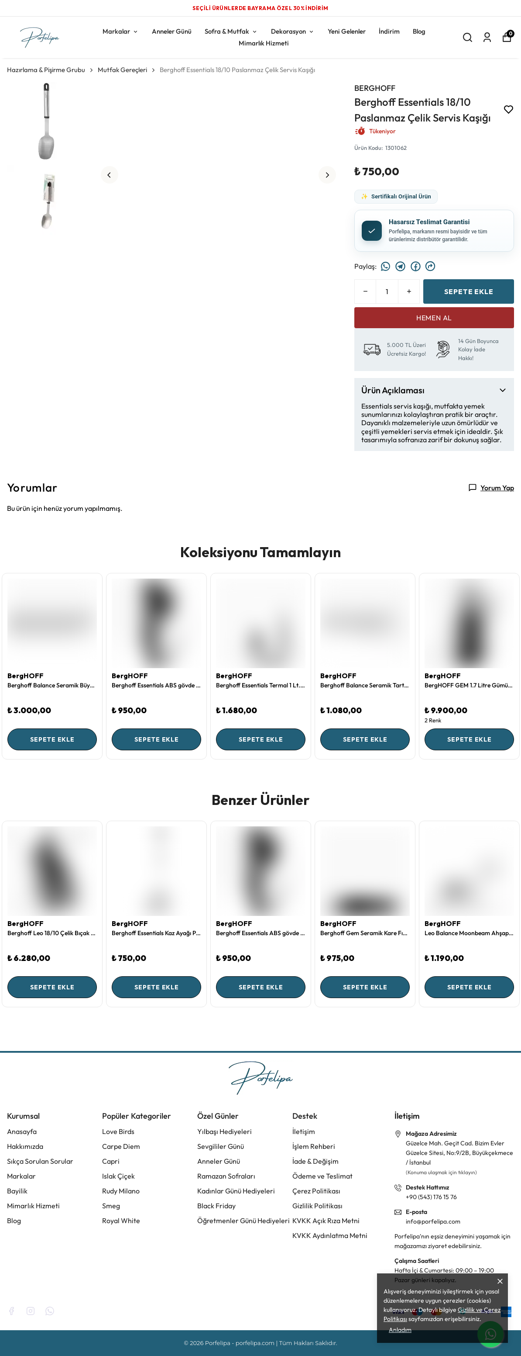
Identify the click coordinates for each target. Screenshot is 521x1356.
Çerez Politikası (316, 1190)
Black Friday (216, 1205)
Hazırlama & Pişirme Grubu (50, 70)
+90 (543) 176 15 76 (431, 1197)
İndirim (389, 31)
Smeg (111, 1205)
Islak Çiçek (118, 1176)
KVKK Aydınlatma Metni (329, 1235)
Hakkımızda (25, 1146)
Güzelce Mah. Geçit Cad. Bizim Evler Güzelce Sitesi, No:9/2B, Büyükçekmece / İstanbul (459, 1152)
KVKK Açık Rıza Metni (326, 1220)
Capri (111, 1161)
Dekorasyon (293, 31)
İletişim (303, 1131)
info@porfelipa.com (433, 1221)
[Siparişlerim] (487, 37)
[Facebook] (11, 1311)
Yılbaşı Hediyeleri (224, 1131)
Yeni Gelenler (347, 31)
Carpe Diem (121, 1146)
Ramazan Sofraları (226, 1176)
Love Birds (118, 1131)
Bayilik (17, 1190)
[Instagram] (30, 1311)
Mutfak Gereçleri (122, 70)
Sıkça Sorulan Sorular (40, 1161)
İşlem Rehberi (313, 1146)
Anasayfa (22, 1131)
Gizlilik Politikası (317, 1205)
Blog (419, 31)
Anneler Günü (172, 31)
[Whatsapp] (49, 1311)
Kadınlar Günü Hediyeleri (236, 1190)
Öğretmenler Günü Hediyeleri (243, 1220)
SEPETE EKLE (469, 291)
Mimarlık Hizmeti (264, 43)
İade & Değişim (315, 1161)
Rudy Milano (121, 1190)
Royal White (121, 1220)
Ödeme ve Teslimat (322, 1176)
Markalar (121, 31)
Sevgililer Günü (220, 1146)
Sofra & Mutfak (231, 31)
